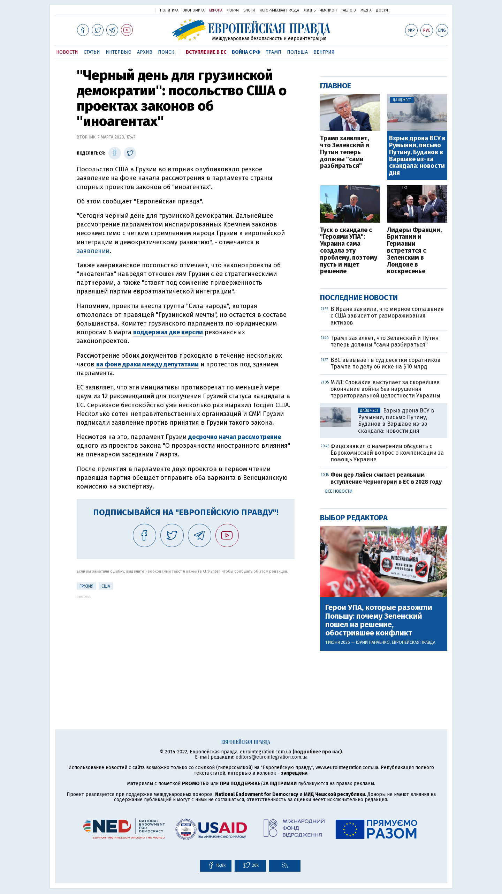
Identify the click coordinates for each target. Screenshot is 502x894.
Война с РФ (246, 52)
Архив (144, 52)
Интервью (118, 52)
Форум (233, 10)
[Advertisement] (186, 647)
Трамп (273, 52)
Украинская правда (132, 10)
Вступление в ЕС (206, 52)
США (105, 586)
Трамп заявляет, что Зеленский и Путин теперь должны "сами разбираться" (344, 152)
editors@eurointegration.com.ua (271, 757)
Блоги (249, 10)
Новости (67, 52)
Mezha (366, 10)
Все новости (338, 491)
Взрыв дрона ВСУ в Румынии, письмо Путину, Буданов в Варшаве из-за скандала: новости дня (417, 156)
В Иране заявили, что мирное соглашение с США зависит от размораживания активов (387, 316)
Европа (215, 10)
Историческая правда (279, 10)
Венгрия (324, 52)
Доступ (382, 10)
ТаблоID (348, 10)
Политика (169, 10)
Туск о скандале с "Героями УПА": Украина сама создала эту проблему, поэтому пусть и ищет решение (348, 251)
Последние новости (359, 297)
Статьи (92, 52)
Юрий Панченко (373, 642)
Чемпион (328, 10)
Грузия (86, 586)
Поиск (166, 52)
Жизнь (309, 10)
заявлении (93, 251)
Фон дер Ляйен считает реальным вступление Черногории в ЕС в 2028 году (386, 478)
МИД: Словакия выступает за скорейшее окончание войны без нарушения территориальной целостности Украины (385, 389)
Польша (297, 52)
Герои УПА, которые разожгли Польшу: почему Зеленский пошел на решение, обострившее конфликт (378, 620)
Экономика (194, 10)
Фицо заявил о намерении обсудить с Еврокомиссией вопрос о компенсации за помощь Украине (387, 453)
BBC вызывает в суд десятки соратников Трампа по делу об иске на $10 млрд (385, 363)
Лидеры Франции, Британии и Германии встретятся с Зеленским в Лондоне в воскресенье (414, 251)
